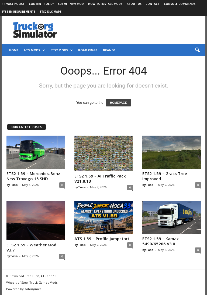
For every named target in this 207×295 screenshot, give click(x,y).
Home (13, 50)
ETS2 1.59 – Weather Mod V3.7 (31, 247)
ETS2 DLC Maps (50, 12)
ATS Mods (34, 50)
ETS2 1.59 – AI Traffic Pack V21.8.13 (100, 178)
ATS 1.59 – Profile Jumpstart (101, 238)
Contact (153, 4)
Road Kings (88, 50)
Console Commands (179, 4)
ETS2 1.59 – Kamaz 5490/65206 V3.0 (160, 241)
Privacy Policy (13, 4)
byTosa (12, 185)
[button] (197, 50)
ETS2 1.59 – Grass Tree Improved (164, 176)
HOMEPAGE (118, 102)
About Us (134, 4)
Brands (109, 50)
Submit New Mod (71, 4)
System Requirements (18, 12)
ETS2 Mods (61, 50)
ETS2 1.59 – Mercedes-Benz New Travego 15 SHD (33, 176)
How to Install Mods (105, 4)
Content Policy (41, 4)
